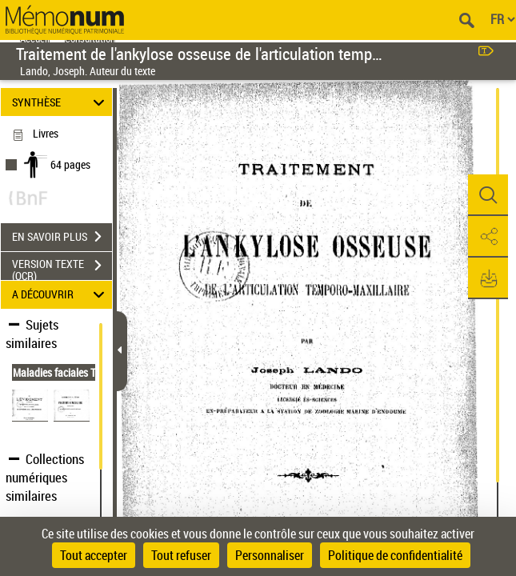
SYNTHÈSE (61, 102)
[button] (488, 195)
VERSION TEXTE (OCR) (62, 267)
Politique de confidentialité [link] (395, 555)
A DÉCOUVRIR (61, 295)
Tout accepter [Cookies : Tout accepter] (93, 555)
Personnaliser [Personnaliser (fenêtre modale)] (269, 555)
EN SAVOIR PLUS (62, 237)
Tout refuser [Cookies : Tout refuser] (181, 555)
